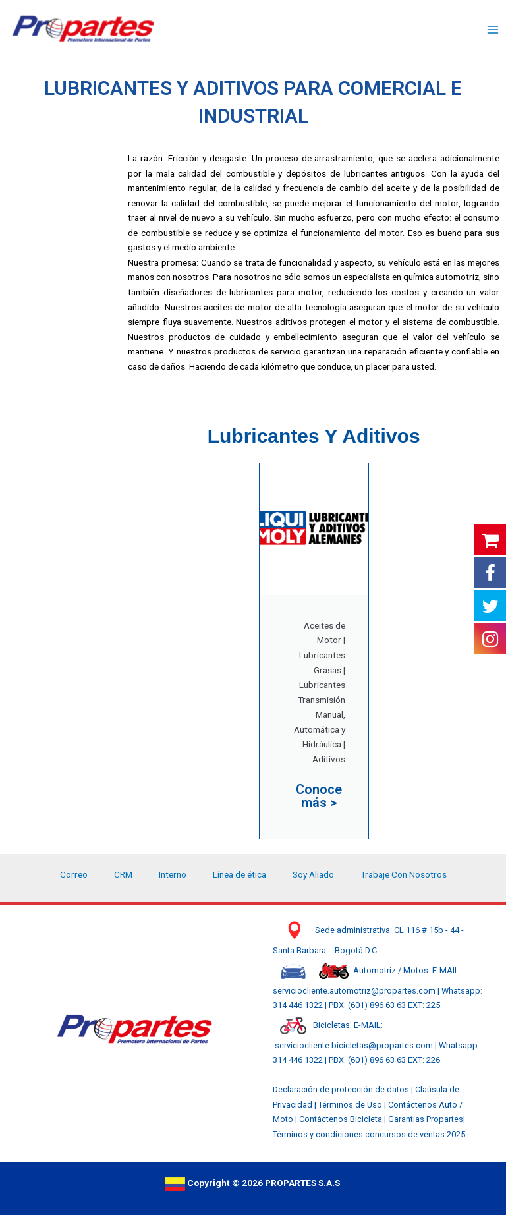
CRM (123, 874)
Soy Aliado (313, 874)
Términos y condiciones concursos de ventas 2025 (369, 1134)
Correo (74, 874)
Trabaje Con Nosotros (403, 874)
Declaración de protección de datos (341, 1089)
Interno (172, 874)
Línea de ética (239, 874)
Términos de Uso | (352, 1105)
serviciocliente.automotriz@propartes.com (355, 991)
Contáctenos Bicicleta (341, 1119)
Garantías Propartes (425, 1119)
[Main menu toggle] (493, 29)
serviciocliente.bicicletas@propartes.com (355, 1045)
